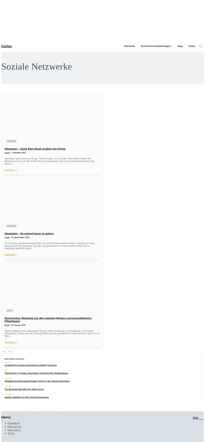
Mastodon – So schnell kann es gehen (29, 233)
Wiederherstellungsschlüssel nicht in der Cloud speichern (37, 381)
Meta (10, 310)
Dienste (11, 141)
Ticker (8, 378)
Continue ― (11, 170)
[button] (200, 46)
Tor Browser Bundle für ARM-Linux (24, 389)
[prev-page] (4, 352)
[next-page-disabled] (10, 352)
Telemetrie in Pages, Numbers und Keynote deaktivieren (36, 373)
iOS (6, 370)
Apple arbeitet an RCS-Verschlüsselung (27, 397)
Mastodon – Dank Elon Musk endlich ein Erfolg (35, 148)
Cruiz (7, 153)
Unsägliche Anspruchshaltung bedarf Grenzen (31, 365)
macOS (8, 362)
